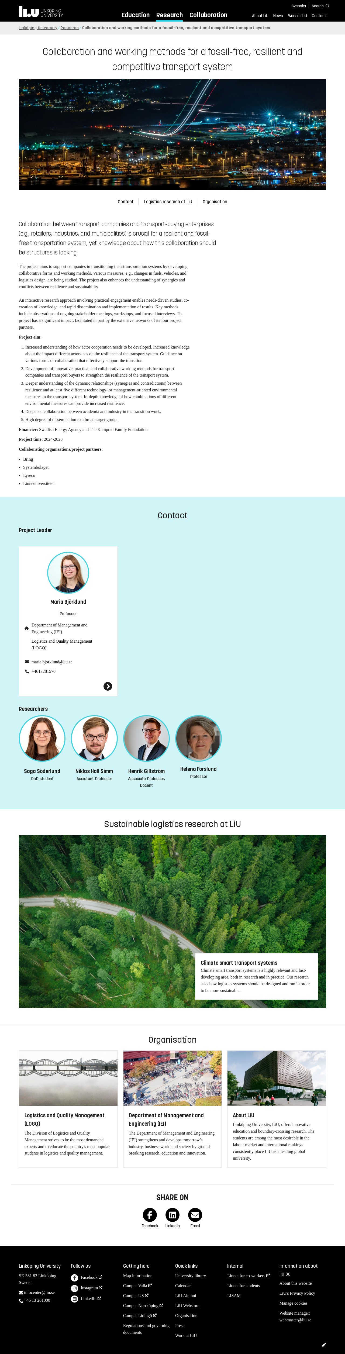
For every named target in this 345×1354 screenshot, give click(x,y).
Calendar (183, 1285)
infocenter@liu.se (39, 1292)
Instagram (84, 1288)
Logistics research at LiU (168, 202)
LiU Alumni (185, 1295)
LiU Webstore (187, 1305)
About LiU (260, 15)
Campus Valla (135, 1285)
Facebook (84, 1277)
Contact (319, 15)
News (278, 15)
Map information (138, 1275)
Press (179, 1325)
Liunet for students (243, 1285)
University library (190, 1275)
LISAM (234, 1295)
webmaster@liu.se (295, 1320)
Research (169, 15)
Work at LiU (297, 15)
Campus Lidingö (137, 1315)
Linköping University (38, 28)
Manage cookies (294, 1303)
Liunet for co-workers (246, 1275)
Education (135, 15)
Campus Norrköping (140, 1305)
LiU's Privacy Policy (297, 1293)
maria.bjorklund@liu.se (52, 662)
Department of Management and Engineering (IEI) (59, 628)
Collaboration (208, 15)
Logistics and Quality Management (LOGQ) (62, 644)
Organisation (215, 202)
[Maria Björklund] (68, 686)
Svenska (299, 6)
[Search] (318, 6)
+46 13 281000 (37, 1300)
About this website (296, 1283)
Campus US (133, 1295)
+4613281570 (44, 671)
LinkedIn (83, 1299)
